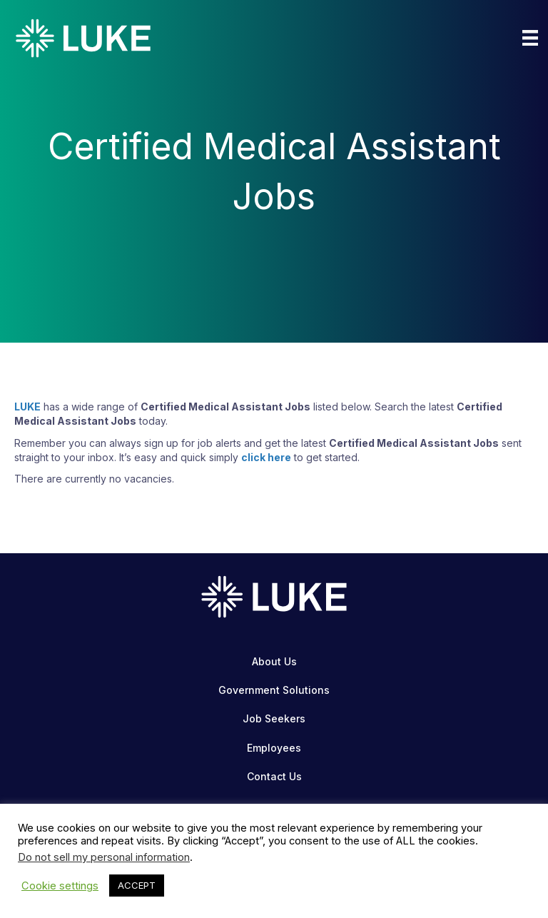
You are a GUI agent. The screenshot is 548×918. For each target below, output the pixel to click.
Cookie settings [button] (59, 885)
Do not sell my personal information (104, 857)
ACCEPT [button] (137, 885)
